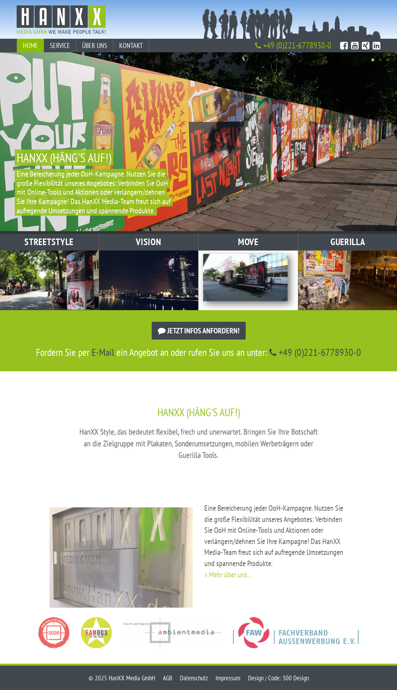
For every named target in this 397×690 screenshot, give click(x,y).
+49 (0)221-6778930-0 (293, 45)
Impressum (228, 678)
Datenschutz (194, 678)
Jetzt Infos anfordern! (199, 331)
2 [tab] (380, 59)
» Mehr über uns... (228, 596)
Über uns (94, 45)
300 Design (295, 678)
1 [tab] (372, 59)
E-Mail (103, 352)
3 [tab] (387, 59)
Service (60, 45)
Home (30, 45)
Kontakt (131, 45)
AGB (167, 678)
